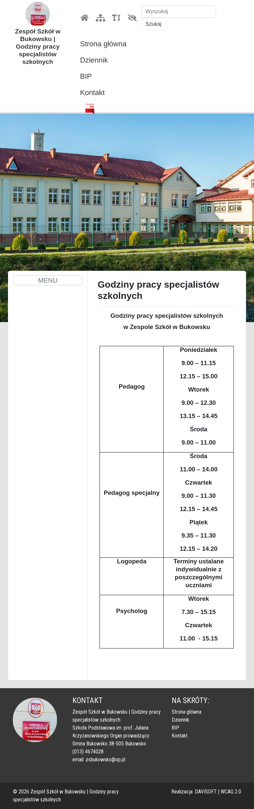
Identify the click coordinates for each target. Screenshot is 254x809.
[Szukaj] (178, 11)
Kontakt (92, 92)
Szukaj (153, 24)
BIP (86, 76)
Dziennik (94, 60)
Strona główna (103, 44)
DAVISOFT (206, 791)
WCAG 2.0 (231, 791)
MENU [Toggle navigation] (48, 280)
